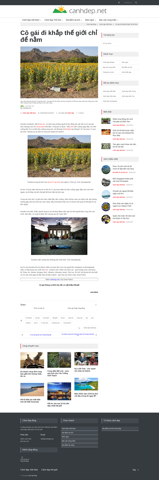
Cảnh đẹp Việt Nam (30, 20)
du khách (46, 318)
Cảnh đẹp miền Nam (109, 96)
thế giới (67, 129)
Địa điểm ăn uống (68, 445)
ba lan (42, 124)
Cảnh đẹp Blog (32, 475)
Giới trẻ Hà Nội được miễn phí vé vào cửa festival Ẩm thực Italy (123, 132)
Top (134, 470)
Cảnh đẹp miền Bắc (109, 91)
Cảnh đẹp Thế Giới (52, 20)
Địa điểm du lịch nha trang (111, 428)
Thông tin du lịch (108, 72)
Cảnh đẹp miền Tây (128, 96)
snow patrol (40, 127)
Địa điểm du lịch (73, 20)
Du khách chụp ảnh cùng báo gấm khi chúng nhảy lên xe (78, 334)
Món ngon (89, 20)
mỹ (46, 270)
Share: (23, 305)
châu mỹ (79, 318)
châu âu (70, 318)
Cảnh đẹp (70, 113)
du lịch (37, 318)
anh (71, 127)
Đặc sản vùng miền (107, 20)
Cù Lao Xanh (107, 43)
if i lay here (56, 182)
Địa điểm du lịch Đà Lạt (120, 172)
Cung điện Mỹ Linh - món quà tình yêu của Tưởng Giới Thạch (58, 373)
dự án (50, 182)
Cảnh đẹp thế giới (108, 62)
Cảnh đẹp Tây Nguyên (110, 101)
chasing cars (55, 279)
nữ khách (29, 318)
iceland (28, 323)
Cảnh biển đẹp (126, 72)
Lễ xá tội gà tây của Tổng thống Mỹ (40, 335)
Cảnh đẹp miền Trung (129, 91)
